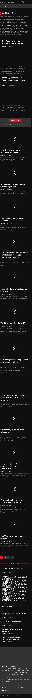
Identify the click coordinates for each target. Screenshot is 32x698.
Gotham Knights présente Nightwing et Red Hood (12, 501)
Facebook (23, 685)
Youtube (7, 690)
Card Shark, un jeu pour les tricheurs (12, 430)
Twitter (22, 687)
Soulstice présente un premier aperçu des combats (14, 361)
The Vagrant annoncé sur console (11, 537)
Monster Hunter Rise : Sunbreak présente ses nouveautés (10, 466)
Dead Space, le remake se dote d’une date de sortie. (14, 396)
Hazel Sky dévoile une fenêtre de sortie (13, 290)
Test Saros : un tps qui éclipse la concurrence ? (12, 42)
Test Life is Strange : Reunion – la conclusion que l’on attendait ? (12, 638)
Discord (7, 685)
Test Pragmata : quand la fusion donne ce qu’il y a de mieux (13, 80)
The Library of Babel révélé (12, 323)
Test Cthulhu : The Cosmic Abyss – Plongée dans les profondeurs (12, 622)
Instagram (7, 687)
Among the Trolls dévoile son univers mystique (13, 185)
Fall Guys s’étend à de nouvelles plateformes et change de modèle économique (14, 254)
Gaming (4, 46)
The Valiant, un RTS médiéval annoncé (13, 219)
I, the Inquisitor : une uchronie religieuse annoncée (13, 151)
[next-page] (12, 557)
